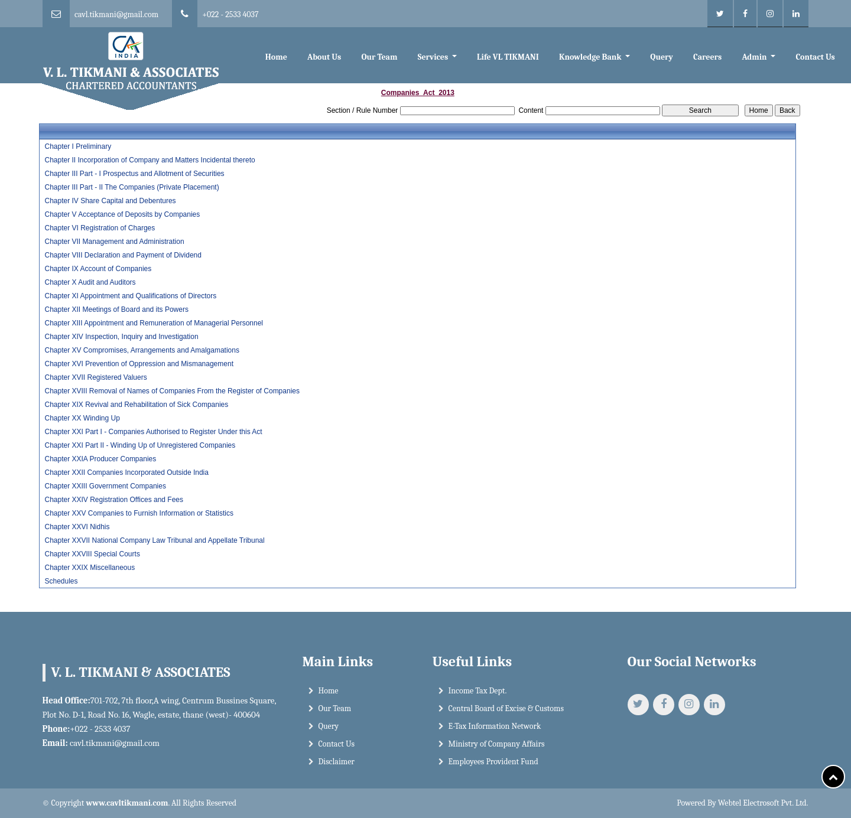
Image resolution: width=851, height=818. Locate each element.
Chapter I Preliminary (77, 146)
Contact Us (814, 57)
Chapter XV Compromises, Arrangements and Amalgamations (141, 350)
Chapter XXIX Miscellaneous (89, 567)
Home (276, 57)
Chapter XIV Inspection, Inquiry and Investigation (121, 337)
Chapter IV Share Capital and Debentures (110, 201)
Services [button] (434, 57)
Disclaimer (337, 769)
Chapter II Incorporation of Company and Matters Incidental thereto (149, 160)
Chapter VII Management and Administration (114, 241)
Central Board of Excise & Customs (506, 716)
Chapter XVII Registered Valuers (95, 377)
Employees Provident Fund (493, 769)
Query (661, 57)
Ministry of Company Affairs (497, 751)
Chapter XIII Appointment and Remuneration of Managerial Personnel (153, 323)
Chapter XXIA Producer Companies (100, 459)
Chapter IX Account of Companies (97, 269)
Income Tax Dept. (478, 698)
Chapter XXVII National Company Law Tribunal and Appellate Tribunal (154, 540)
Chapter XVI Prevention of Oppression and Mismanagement (138, 364)
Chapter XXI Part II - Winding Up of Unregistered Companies (139, 445)
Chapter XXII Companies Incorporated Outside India (126, 472)
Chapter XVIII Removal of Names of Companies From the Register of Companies (172, 391)
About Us (324, 57)
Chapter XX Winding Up (81, 418)
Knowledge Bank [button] (591, 57)
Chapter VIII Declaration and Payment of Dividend (122, 255)
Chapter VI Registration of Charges (99, 228)
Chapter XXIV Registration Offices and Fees (113, 500)
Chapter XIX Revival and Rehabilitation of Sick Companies (136, 404)
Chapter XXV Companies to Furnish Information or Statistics (138, 513)
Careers (707, 57)
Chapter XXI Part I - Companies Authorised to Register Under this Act (153, 432)
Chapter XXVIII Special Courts (91, 554)
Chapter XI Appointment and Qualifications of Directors (130, 296)
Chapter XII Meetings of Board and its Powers (116, 309)
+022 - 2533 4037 (230, 14)
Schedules (60, 581)
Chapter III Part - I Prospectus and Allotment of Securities (134, 174)
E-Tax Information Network (495, 733)
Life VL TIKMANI (508, 57)
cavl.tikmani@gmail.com (116, 14)
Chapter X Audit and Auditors (89, 282)
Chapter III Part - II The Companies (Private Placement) (131, 187)
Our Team (379, 57)
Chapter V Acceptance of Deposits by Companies (122, 214)
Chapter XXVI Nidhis (76, 527)
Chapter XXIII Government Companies (104, 486)
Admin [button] (755, 57)
